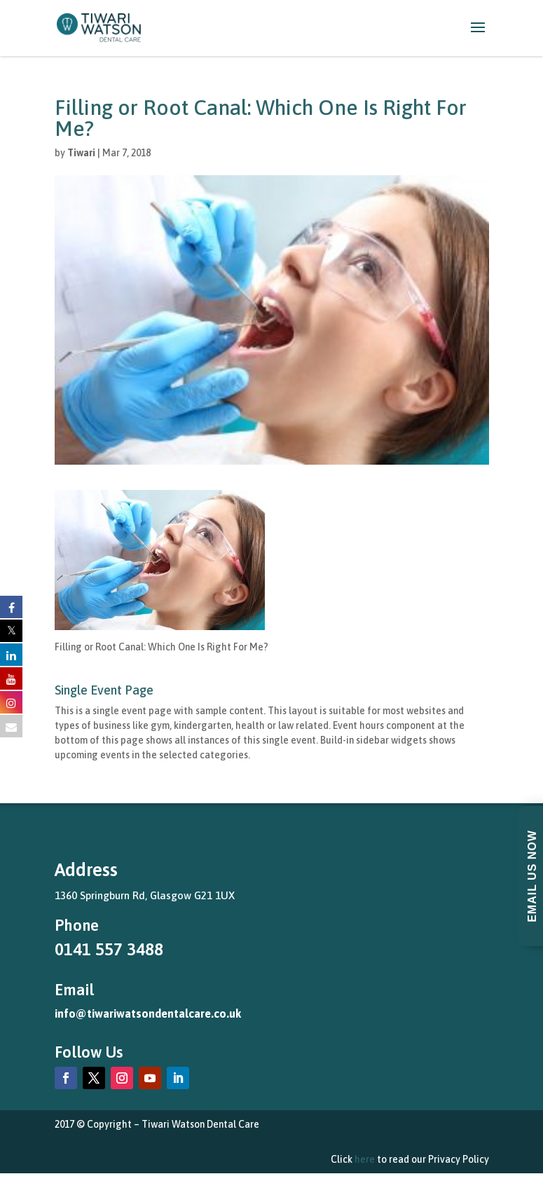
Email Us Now (532, 876)
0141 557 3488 (109, 949)
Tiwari (81, 152)
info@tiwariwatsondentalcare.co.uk (148, 1013)
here (365, 1159)
